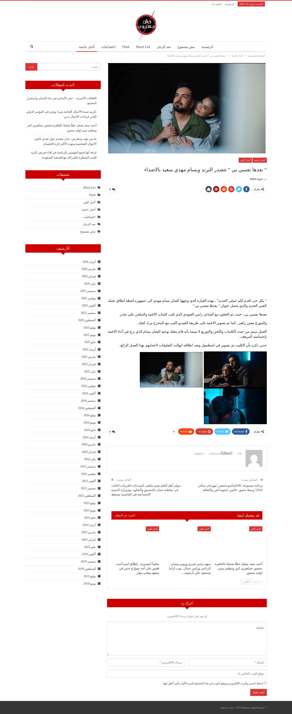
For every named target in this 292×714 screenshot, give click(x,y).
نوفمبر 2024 (88, 386)
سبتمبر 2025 (88, 312)
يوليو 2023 (90, 503)
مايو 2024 (90, 430)
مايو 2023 (90, 517)
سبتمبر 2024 (88, 400)
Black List (143, 47)
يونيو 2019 (90, 583)
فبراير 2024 (89, 451)
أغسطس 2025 (87, 320)
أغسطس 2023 (87, 495)
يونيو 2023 (90, 510)
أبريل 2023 (89, 525)
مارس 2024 (88, 444)
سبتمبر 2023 (88, 488)
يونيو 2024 (90, 422)
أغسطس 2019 (87, 568)
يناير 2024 (90, 459)
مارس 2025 (88, 356)
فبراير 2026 (89, 276)
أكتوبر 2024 (89, 393)
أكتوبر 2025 (89, 305)
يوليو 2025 (90, 327)
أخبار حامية (84, 47)
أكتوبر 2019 (89, 554)
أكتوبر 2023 (89, 481)
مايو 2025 (90, 342)
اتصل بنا (216, 4)
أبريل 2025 (89, 349)
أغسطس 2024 (87, 408)
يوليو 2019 (90, 576)
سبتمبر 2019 (88, 561)
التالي (245, 582)
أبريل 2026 (89, 261)
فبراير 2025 (89, 364)
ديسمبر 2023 (88, 466)
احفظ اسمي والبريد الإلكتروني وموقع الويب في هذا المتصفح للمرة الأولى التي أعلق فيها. (212, 683)
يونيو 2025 (90, 335)
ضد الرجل (164, 47)
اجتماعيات (107, 47)
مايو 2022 (90, 547)
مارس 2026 (88, 269)
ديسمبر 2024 (88, 378)
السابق (257, 582)
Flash (125, 47)
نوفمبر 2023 (88, 473)
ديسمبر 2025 (88, 291)
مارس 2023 (88, 532)
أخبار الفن (245, 160)
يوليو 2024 (90, 415)
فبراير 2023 (89, 539)
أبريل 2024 (89, 437)
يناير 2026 (90, 283)
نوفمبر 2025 (88, 298)
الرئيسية (229, 4)
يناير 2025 (90, 371)
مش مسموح (187, 47)
